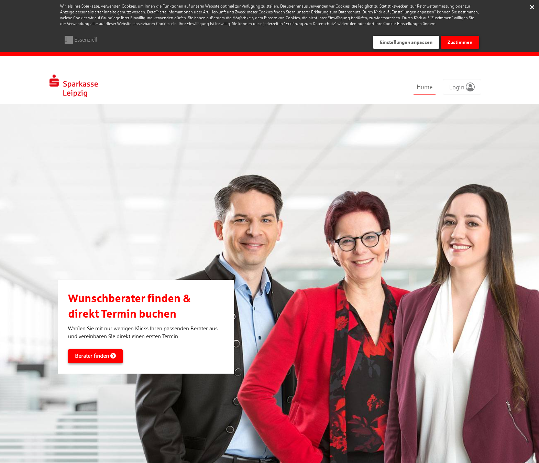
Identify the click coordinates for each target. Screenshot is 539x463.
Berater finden (95, 356)
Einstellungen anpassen (406, 42)
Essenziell (85, 39)
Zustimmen (460, 42)
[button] (462, 86)
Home (424, 86)
